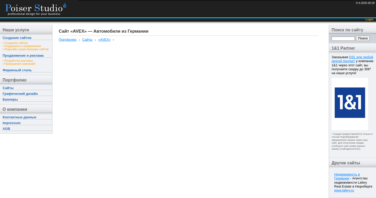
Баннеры (10, 99)
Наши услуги (16, 30)
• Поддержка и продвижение (22, 46)
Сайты (8, 88)
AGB (6, 129)
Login (369, 19)
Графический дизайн (20, 94)
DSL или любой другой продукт (352, 59)
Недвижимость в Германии (347, 176)
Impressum (12, 123)
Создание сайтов (17, 38)
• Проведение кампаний (19, 63)
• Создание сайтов (15, 42)
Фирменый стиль (17, 70)
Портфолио (15, 80)
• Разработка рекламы (18, 60)
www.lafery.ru (344, 190)
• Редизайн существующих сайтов (26, 49)
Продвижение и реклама (23, 55)
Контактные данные (19, 117)
